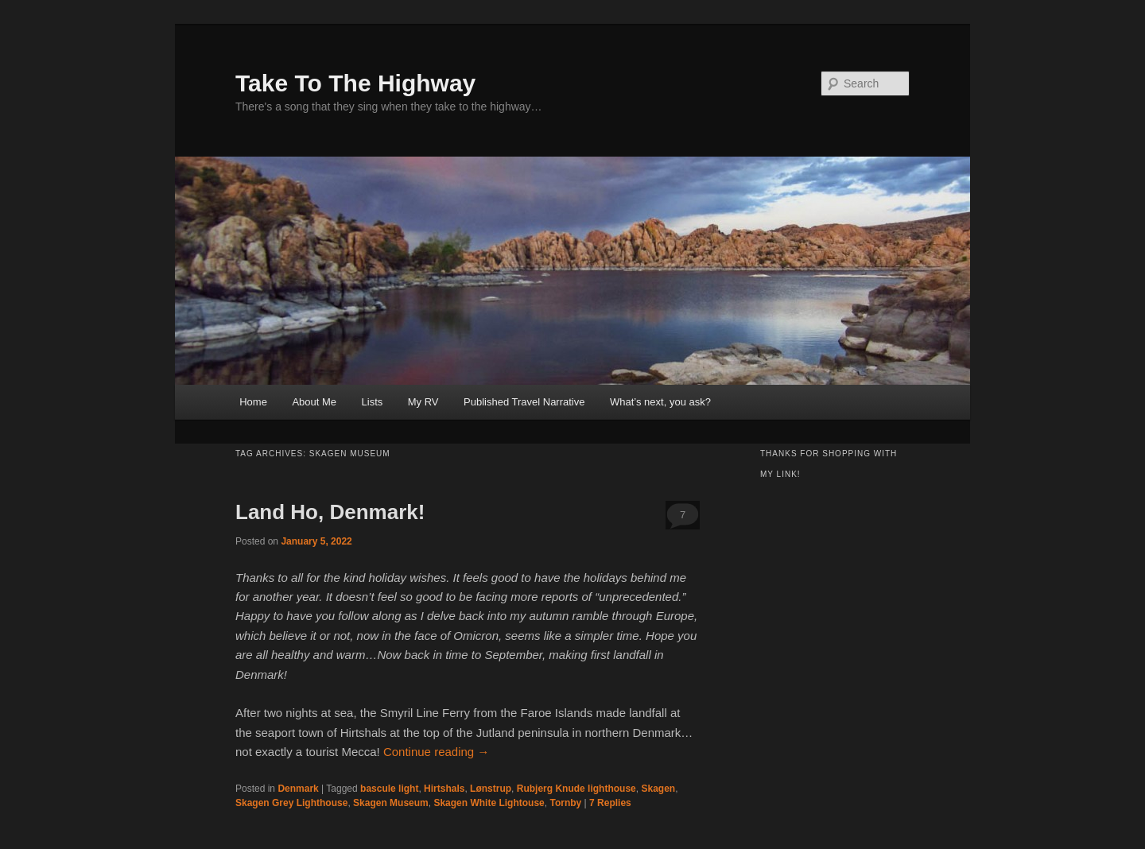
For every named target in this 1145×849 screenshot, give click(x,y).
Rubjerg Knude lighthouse (576, 788)
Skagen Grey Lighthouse (291, 802)
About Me (314, 402)
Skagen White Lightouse (488, 802)
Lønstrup (490, 788)
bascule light (389, 788)
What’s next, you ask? (660, 402)
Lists (372, 402)
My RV (423, 402)
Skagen (658, 788)
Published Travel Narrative (524, 402)
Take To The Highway (355, 83)
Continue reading (436, 751)
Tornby (565, 802)
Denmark (298, 788)
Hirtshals (444, 788)
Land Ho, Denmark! (330, 512)
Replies (610, 802)
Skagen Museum (391, 802)
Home (253, 402)
